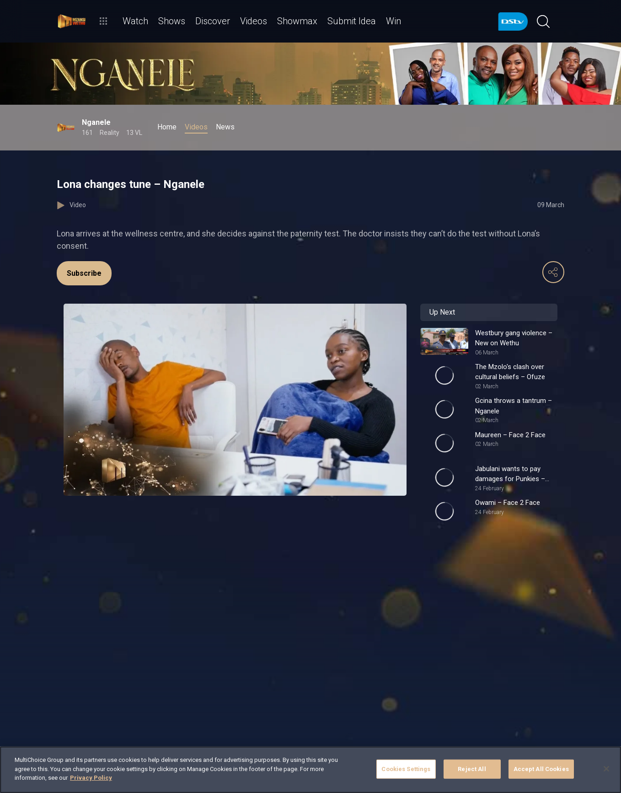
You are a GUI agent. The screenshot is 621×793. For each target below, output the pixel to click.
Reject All (472, 769)
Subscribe (84, 273)
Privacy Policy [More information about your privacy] (91, 777)
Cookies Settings (405, 769)
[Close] (606, 769)
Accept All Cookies (541, 769)
